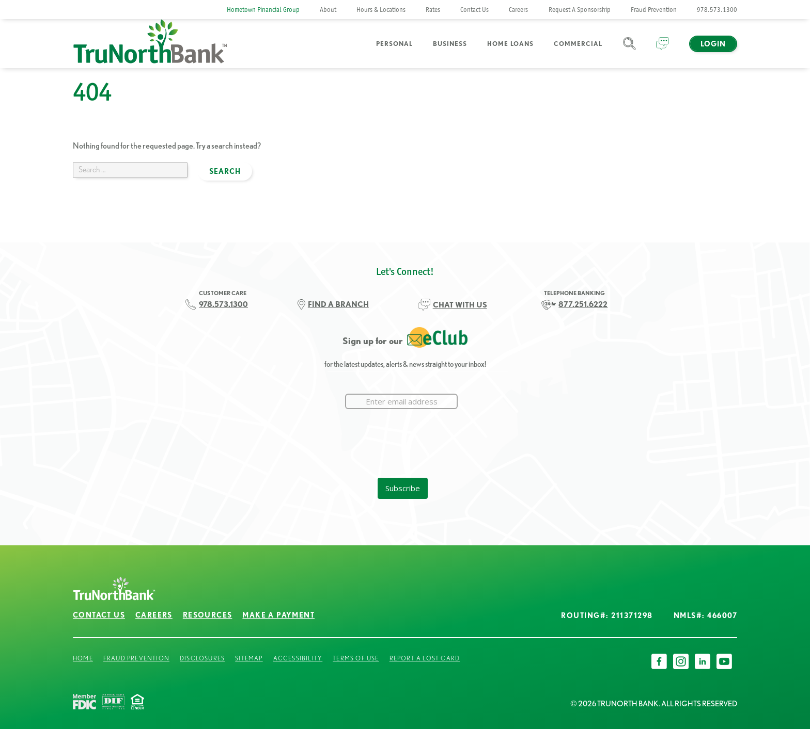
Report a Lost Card (425, 658)
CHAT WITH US (460, 304)
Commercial (578, 43)
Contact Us (474, 9)
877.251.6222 (583, 304)
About (328, 9)
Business (450, 43)
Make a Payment (278, 615)
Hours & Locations (381, 9)
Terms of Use (356, 658)
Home (83, 658)
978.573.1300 (717, 9)
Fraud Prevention (654, 9)
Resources (207, 615)
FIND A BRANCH (338, 304)
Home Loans (510, 43)
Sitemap (248, 658)
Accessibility (298, 658)
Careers (518, 9)
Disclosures (202, 658)
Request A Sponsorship (580, 9)
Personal (394, 43)
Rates (433, 9)
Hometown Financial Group (263, 9)
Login (713, 44)
